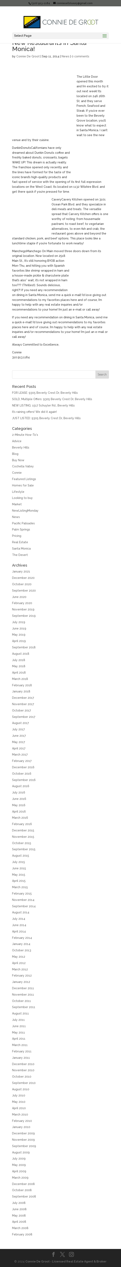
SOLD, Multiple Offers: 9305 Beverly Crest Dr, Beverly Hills (52, 399)
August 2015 (20, 855)
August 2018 (20, 653)
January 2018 (21, 691)
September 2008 (24, 1196)
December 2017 (23, 697)
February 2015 (22, 893)
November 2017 (23, 704)
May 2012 (18, 956)
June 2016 (19, 798)
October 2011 (21, 1001)
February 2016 (22, 824)
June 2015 (19, 868)
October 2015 (21, 843)
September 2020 (24, 590)
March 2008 (20, 1228)
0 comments (80, 56)
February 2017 (22, 761)
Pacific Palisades (23, 523)
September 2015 (23, 849)
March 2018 (20, 679)
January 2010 (21, 1127)
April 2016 (19, 811)
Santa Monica (21, 548)
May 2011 (18, 1032)
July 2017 (18, 729)
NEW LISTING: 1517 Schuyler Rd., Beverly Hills (43, 405)
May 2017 (18, 742)
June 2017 (19, 735)
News (65, 56)
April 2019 (19, 641)
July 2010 (18, 1095)
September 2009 (24, 1146)
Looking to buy (22, 498)
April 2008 (19, 1221)
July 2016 (18, 792)
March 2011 (20, 1045)
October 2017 (21, 710)
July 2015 (18, 862)
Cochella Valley (23, 466)
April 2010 (19, 1108)
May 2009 (19, 1165)
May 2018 (18, 666)
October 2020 (22, 584)
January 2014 (21, 944)
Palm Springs (21, 529)
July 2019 (18, 622)
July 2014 (18, 918)
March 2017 (20, 754)
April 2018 (19, 672)
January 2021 (21, 571)
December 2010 (23, 1064)
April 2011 (18, 1038)
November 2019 (23, 609)
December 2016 (23, 767)
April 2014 (19, 931)
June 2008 (19, 1209)
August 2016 (20, 786)
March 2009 (20, 1177)
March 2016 (20, 817)
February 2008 (22, 1234)
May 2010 (18, 1101)
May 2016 (18, 805)
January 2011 (21, 1057)
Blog (15, 453)
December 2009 (23, 1133)
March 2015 (20, 887)
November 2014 (23, 900)
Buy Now (18, 460)
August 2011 (20, 1013)
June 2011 (19, 1026)
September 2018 (24, 647)
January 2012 (21, 982)
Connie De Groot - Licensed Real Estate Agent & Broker (65, 1261)
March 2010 (20, 1114)
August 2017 (20, 723)
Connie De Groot (28, 56)
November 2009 (23, 1139)
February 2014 (22, 937)
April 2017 (18, 748)
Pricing (16, 535)
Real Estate (20, 542)
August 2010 (20, 1089)
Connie (17, 472)
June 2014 (19, 925)
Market (17, 504)
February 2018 (22, 685)
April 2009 (19, 1171)
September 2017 (23, 716)
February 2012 (22, 975)
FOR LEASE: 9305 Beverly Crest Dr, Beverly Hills (45, 392)
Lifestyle (18, 491)
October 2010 (21, 1076)
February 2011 (22, 1051)
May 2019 (18, 634)
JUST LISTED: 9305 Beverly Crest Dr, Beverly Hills (46, 418)
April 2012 (19, 963)
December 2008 (23, 1184)
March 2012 (20, 969)
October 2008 (22, 1190)
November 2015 (23, 836)
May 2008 (19, 1215)
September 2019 (24, 615)
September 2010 (24, 1083)
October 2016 (21, 773)
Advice (16, 441)
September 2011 (23, 1007)
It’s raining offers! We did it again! (34, 411)
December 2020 (23, 577)
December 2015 (23, 830)
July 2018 (18, 660)
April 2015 (19, 880)
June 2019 (19, 628)
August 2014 (20, 912)
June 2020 (19, 597)
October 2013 (21, 950)
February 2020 (22, 603)
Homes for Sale (23, 485)
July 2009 (19, 1158)
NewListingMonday (25, 510)
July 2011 (18, 1019)
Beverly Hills (20, 447)
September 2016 (24, 780)
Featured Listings (24, 479)
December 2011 (23, 988)
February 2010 (22, 1120)
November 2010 (23, 1070)
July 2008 (19, 1202)
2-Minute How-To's (25, 434)
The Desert (20, 555)
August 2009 (21, 1152)
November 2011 (23, 994)
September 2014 (24, 906)
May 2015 (18, 874)
